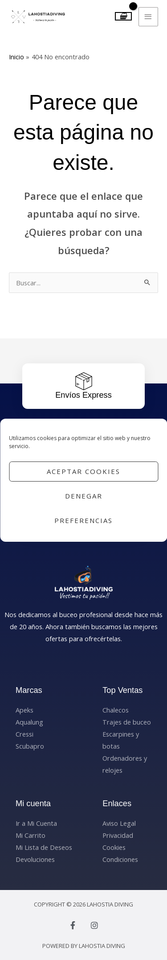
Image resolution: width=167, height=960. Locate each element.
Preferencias (83, 520)
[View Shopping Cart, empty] (123, 16)
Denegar (83, 495)
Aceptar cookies (83, 471)
